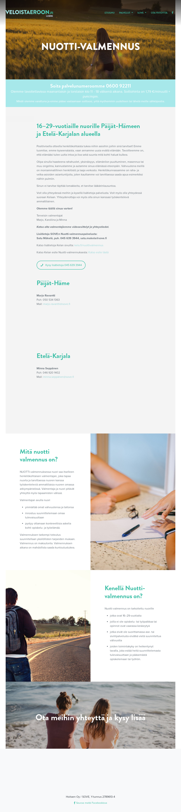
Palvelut (125, 13)
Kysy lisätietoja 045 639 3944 (61, 265)
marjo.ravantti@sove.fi (56, 304)
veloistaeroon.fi (29, 13)
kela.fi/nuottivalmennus (88, 245)
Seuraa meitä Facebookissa (90, 802)
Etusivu (110, 13)
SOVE (140, 13)
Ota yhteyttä (159, 13)
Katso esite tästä (98, 252)
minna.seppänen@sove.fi (58, 377)
